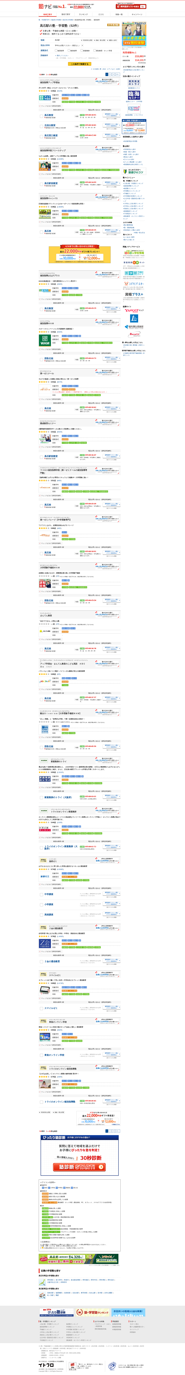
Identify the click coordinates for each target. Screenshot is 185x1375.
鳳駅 (57, 1295)
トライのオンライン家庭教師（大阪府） (60, 847)
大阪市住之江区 (52, 1282)
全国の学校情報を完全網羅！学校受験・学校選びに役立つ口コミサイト (134, 256)
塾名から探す (128, 157)
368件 (60, 1030)
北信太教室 (49, 125)
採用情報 (60, 1369)
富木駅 (100, 1293)
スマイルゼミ (55, 975)
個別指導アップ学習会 (50, 82)
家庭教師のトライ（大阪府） (58, 797)
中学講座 (48, 894)
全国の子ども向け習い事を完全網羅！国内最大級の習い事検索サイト (134, 288)
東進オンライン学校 (58, 1022)
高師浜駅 (50, 1293)
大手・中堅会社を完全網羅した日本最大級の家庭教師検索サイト (134, 267)
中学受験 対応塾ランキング (133, 196)
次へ (117, 74)
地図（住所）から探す (131, 154)
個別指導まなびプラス (50, 276)
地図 (77, 116)
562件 (60, 91)
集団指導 (61, 51)
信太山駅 (92, 1293)
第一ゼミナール (47, 373)
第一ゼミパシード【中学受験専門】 (55, 520)
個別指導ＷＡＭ (47, 323)
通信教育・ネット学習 (104, 51)
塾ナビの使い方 (129, 240)
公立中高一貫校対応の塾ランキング (51, 1337)
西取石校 (48, 358)
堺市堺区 (102, 1280)
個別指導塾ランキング (131, 186)
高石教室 (48, 115)
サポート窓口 (134, 1324)
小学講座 (48, 904)
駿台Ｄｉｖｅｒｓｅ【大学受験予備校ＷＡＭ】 (60, 713)
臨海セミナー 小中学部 (134, 101)
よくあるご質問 (129, 237)
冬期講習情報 (116, 1329)
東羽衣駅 (84, 1293)
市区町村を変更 (87, 40)
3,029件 (60, 159)
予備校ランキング (130, 193)
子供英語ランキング (130, 213)
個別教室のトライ (134, 88)
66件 (59, 480)
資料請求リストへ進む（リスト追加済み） (111, 114)
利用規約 (133, 1332)
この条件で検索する (79, 64)
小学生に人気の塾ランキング (133, 203)
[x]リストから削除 (112, 118)
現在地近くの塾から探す (132, 230)
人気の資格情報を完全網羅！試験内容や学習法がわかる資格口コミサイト (134, 299)
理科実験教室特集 (100, 1329)
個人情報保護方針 (51, 1369)
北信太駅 (75, 1293)
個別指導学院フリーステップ (53, 150)
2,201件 (60, 772)
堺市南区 (85, 1280)
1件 (57, 576)
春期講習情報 (116, 1324)
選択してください (63, 55)
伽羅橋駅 (59, 1293)
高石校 (47, 231)
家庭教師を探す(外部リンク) (133, 164)
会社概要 (41, 1369)
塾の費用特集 (128, 225)
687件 (60, 382)
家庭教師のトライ (59, 761)
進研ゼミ (53, 861)
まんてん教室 (46, 616)
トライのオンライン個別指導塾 (62, 1069)
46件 (59, 528)
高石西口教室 (51, 135)
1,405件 (60, 936)
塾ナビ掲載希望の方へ (137, 1327)
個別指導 (73, 51)
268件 (60, 284)
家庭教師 (86, 51)
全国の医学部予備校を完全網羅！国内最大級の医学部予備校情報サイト (134, 277)
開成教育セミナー (48, 423)
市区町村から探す (130, 149)
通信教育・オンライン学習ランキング (78, 1340)
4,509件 (60, 869)
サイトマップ (134, 1329)
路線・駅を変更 (100, 40)
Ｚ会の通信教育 (56, 928)
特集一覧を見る (140, 232)
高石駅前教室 (51, 183)
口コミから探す (129, 159)
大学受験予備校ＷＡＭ (50, 568)
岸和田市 (63, 1282)
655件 (60, 432)
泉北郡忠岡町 (75, 1280)
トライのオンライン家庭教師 (63, 812)
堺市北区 (111, 1280)
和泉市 (66, 1280)
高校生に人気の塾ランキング (133, 208)
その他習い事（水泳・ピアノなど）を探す (106, 69)
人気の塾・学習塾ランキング (133, 183)
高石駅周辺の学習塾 (130, 141)
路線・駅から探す (130, 152)
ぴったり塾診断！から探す (133, 162)
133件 (60, 822)
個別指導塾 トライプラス (134, 115)
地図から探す (113, 40)
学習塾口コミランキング (132, 191)
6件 (59, 674)
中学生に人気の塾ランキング (133, 206)
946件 (60, 332)
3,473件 (60, 983)
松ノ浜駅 (50, 1295)
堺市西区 (50, 1280)
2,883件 (60, 207)
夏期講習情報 (116, 1327)
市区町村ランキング (73, 1337)
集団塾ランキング (130, 188)
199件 (60, 1077)
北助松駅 (67, 1293)
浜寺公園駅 (108, 1293)
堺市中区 (94, 1280)
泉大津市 (59, 1280)
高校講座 (48, 914)
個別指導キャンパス (49, 198)
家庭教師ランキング (130, 211)
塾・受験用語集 (129, 227)
